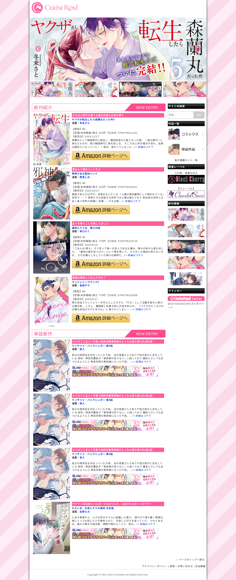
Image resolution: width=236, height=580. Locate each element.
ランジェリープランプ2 (85, 282)
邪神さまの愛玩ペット (85, 173)
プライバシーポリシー (155, 566)
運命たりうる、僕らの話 (86, 228)
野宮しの (85, 177)
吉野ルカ (85, 511)
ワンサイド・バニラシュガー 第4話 (92, 400)
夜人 (82, 349)
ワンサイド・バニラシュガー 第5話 (92, 345)
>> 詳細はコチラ (143, 147)
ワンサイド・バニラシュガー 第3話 (92, 454)
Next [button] (198, 49)
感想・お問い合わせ (181, 566)
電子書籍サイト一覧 (186, 160)
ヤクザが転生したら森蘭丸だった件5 (93, 119)
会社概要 (200, 566)
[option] (118, 49)
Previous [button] (38, 49)
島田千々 (85, 285)
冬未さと (85, 123)
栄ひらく (85, 231)
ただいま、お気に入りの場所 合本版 (93, 508)
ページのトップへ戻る (192, 559)
